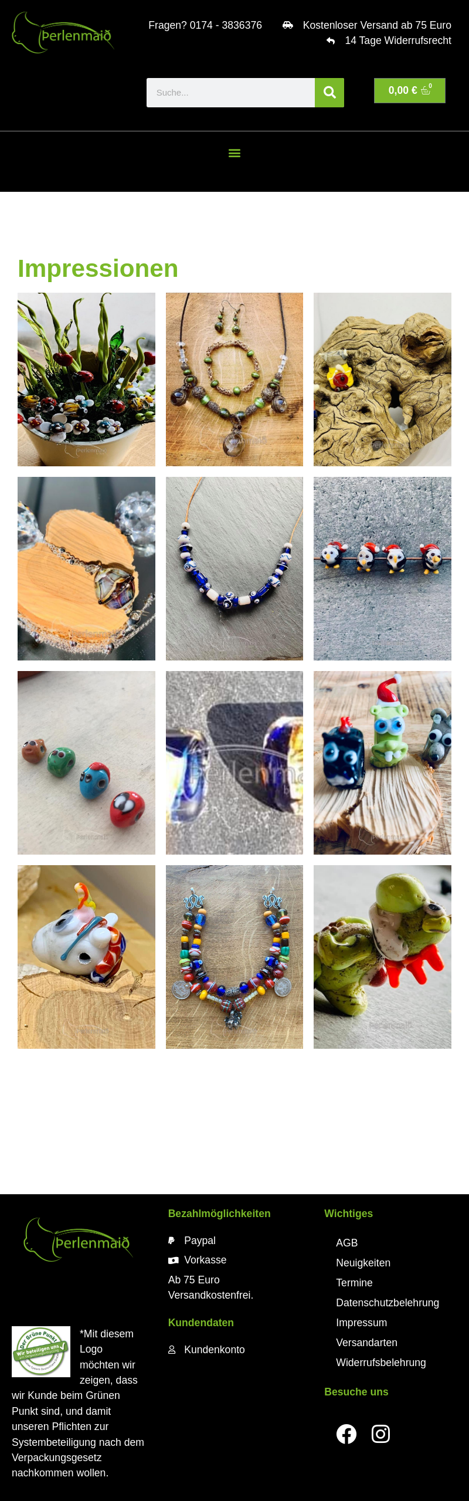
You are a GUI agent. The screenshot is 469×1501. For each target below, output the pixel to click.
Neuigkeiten (363, 1263)
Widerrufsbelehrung (381, 1362)
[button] (234, 152)
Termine (354, 1283)
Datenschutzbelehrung (387, 1303)
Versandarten (366, 1342)
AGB (347, 1243)
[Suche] (329, 92)
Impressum (361, 1323)
